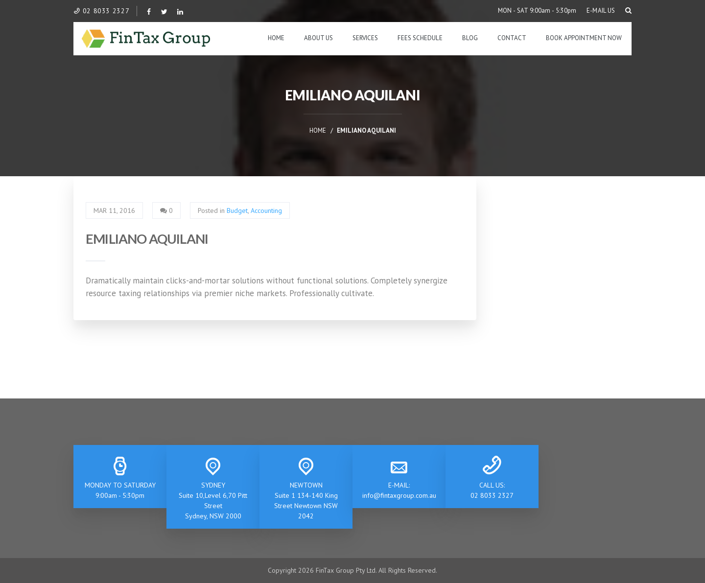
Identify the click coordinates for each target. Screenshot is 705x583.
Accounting (266, 210)
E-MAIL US (601, 10)
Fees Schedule (420, 38)
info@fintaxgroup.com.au (399, 495)
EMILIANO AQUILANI (147, 239)
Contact (511, 38)
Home (276, 38)
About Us (318, 38)
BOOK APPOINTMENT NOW (584, 38)
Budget (237, 210)
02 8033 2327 (101, 10)
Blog (470, 38)
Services (365, 38)
